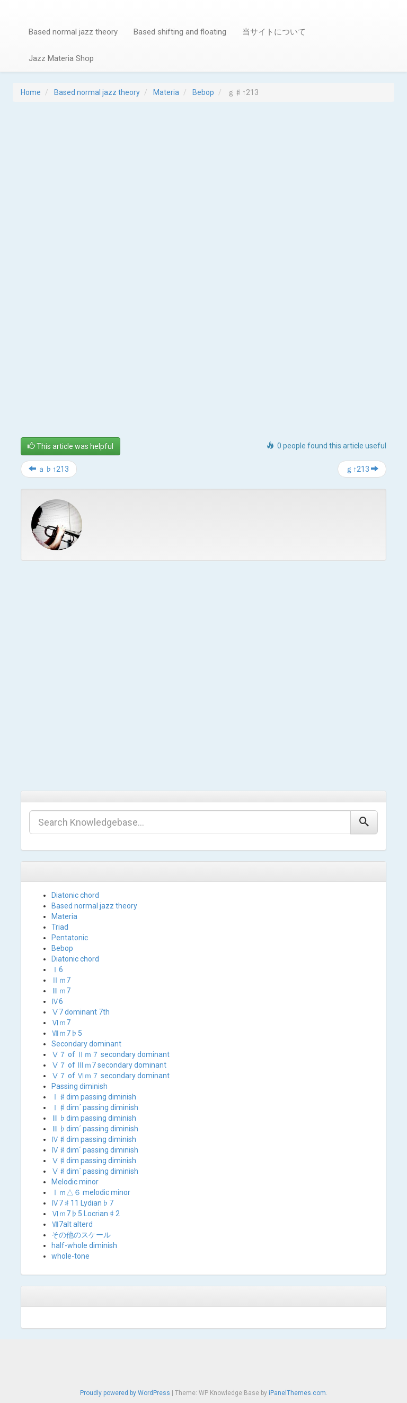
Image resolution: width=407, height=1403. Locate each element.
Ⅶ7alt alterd (72, 1224)
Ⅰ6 (57, 969)
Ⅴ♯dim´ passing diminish (94, 1171)
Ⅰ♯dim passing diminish (93, 1097)
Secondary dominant (86, 1044)
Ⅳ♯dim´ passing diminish (94, 1150)
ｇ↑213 (362, 469)
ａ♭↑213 (49, 469)
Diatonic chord (75, 895)
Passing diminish (79, 1086)
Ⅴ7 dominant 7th (80, 1012)
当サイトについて (274, 32)
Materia (166, 92)
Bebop (203, 92)
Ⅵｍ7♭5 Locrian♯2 (85, 1213)
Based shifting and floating (180, 32)
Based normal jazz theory (73, 32)
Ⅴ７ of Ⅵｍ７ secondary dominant (110, 1075)
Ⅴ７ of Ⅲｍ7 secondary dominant (108, 1065)
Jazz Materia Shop (61, 58)
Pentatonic (69, 937)
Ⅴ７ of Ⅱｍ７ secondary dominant (110, 1054)
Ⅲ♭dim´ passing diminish (94, 1128)
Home (31, 92)
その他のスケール (81, 1235)
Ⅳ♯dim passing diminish (93, 1139)
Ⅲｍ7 (60, 990)
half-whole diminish (84, 1245)
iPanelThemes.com (297, 1393)
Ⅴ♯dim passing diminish (93, 1160)
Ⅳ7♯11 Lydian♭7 (82, 1203)
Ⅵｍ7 (60, 1022)
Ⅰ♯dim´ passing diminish (94, 1107)
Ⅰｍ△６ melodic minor (90, 1192)
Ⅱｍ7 (60, 980)
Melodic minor (75, 1181)
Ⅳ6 (57, 1001)
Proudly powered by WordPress (125, 1393)
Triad (59, 927)
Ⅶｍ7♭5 (66, 1033)
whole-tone (70, 1256)
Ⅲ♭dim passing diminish (93, 1118)
